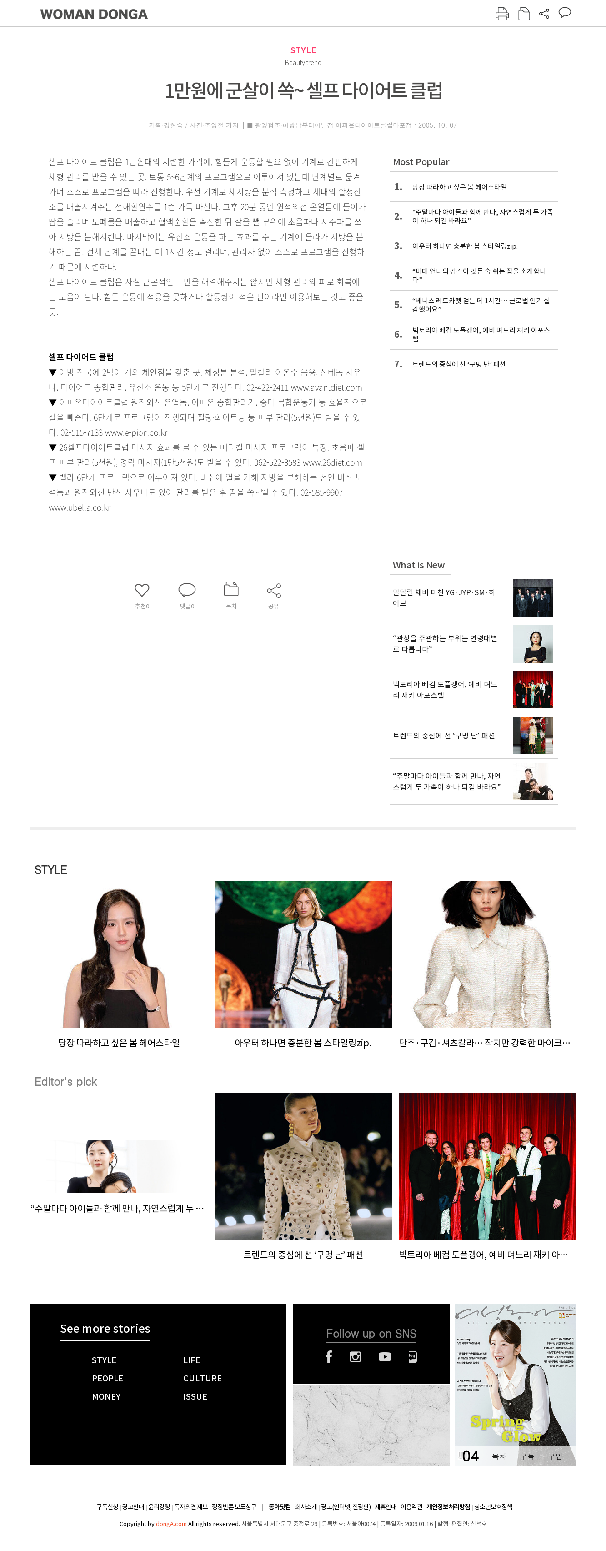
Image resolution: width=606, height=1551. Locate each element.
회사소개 (306, 1507)
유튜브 (385, 1357)
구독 (527, 1456)
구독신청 (107, 1507)
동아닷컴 (279, 1507)
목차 (499, 1456)
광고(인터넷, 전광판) (346, 1507)
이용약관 (411, 1507)
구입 (555, 1456)
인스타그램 (355, 1357)
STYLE (303, 50)
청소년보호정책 (493, 1507)
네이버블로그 (413, 1357)
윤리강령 (159, 1507)
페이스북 (329, 1357)
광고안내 (133, 1507)
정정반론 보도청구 (234, 1507)
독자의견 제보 (191, 1507)
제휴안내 (385, 1507)
